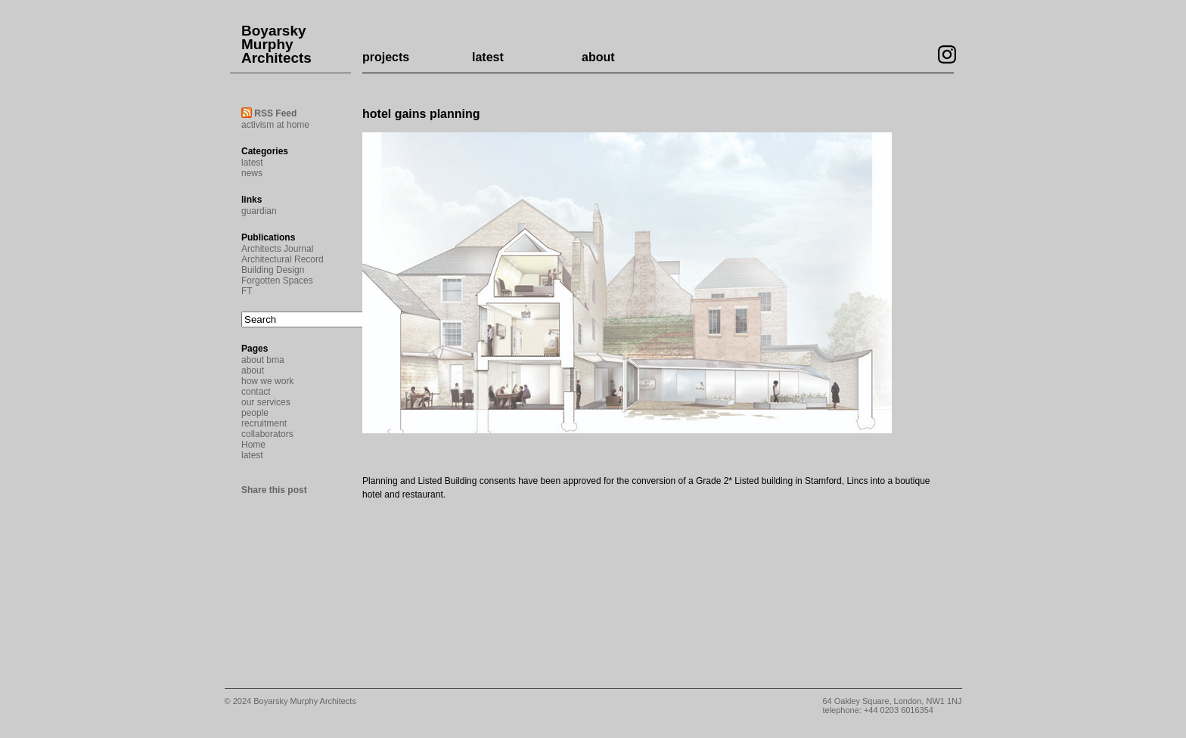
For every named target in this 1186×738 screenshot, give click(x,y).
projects (385, 57)
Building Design (272, 270)
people (255, 413)
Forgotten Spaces (277, 280)
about (598, 57)
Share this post (274, 490)
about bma (262, 360)
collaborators (267, 434)
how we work (267, 381)
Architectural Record (282, 259)
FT (247, 291)
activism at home (275, 124)
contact (256, 391)
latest (488, 57)
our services (265, 402)
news (251, 173)
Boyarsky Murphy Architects (276, 44)
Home (253, 444)
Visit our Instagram (947, 54)
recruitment (264, 423)
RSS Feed (275, 113)
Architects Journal (277, 248)
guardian (259, 211)
